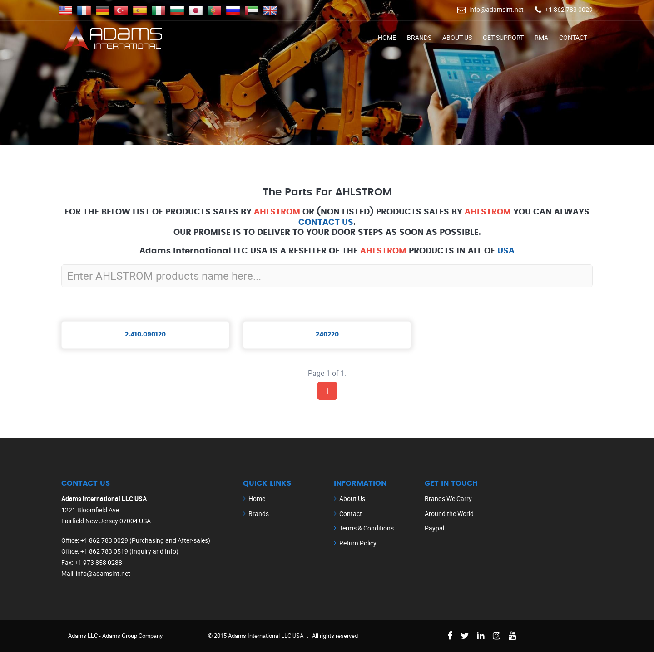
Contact (573, 37)
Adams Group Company (132, 636)
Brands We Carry (448, 498)
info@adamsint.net (496, 9)
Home (387, 37)
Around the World (449, 513)
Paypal (434, 528)
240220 (327, 334)
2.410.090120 (145, 334)
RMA (541, 37)
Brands (419, 37)
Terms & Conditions (366, 528)
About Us (457, 37)
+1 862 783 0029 (569, 9)
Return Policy (358, 543)
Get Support (503, 37)
